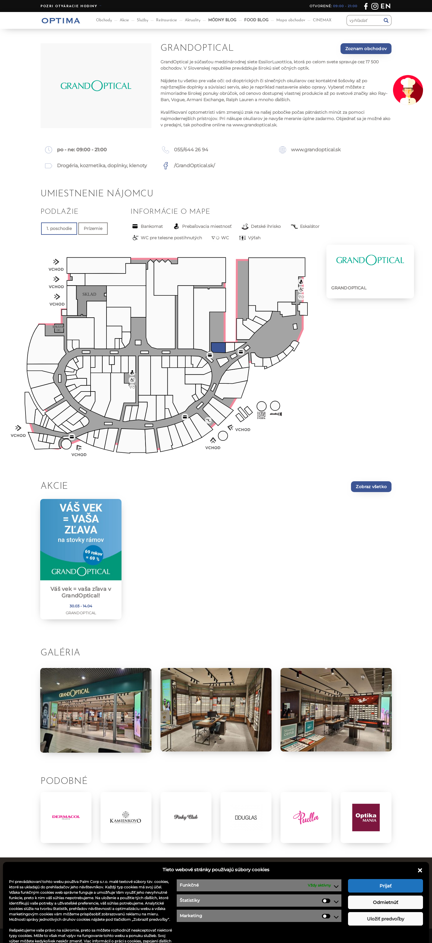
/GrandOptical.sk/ (194, 165)
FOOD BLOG (256, 20)
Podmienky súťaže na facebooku (255, 905)
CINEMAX (322, 20)
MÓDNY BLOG (222, 20)
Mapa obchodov (290, 20)
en (386, 6)
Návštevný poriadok (242, 912)
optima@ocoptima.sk (345, 905)
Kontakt (229, 889)
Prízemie (93, 228)
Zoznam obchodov (366, 48)
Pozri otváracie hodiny (69, 6)
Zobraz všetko (371, 486)
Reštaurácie (166, 20)
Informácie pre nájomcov (158, 912)
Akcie (124, 20)
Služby (142, 20)
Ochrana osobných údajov (248, 897)
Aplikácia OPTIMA (149, 920)
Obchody (104, 20)
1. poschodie (59, 228)
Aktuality (192, 20)
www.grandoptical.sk (254, 125)
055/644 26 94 (191, 150)
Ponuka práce (235, 882)
